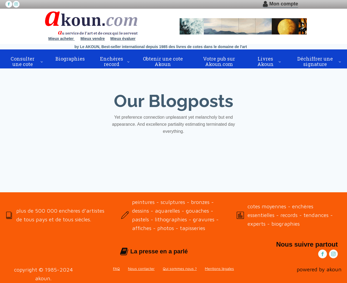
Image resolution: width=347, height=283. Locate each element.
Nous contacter (141, 268)
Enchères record (111, 61)
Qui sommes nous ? (180, 268)
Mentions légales (219, 268)
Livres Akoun (265, 61)
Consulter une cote (23, 61)
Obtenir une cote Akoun (163, 61)
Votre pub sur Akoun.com (219, 61)
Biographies (70, 58)
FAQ (116, 268)
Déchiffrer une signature (315, 61)
